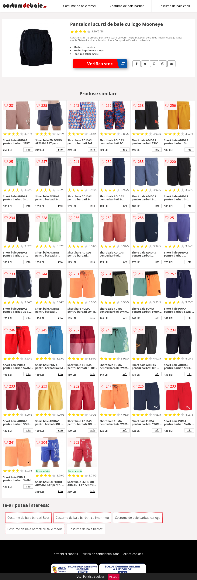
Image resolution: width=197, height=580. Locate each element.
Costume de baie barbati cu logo (138, 518)
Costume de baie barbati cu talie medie (34, 529)
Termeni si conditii (65, 554)
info (28, 149)
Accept (114, 577)
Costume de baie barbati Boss (28, 518)
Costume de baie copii (174, 6)
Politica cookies (132, 554)
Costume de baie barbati (127, 6)
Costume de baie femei (79, 6)
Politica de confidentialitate (100, 554)
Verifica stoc (107, 63)
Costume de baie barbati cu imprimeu (82, 518)
